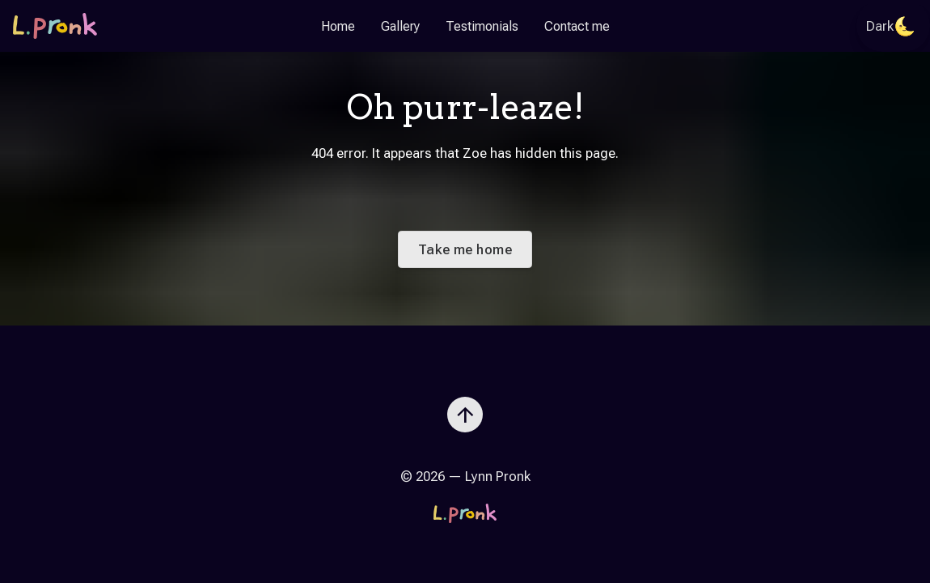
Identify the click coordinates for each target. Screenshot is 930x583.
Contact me (577, 26)
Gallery (400, 26)
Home (338, 26)
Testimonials (482, 26)
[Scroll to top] (465, 408)
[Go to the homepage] (55, 26)
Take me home (465, 249)
